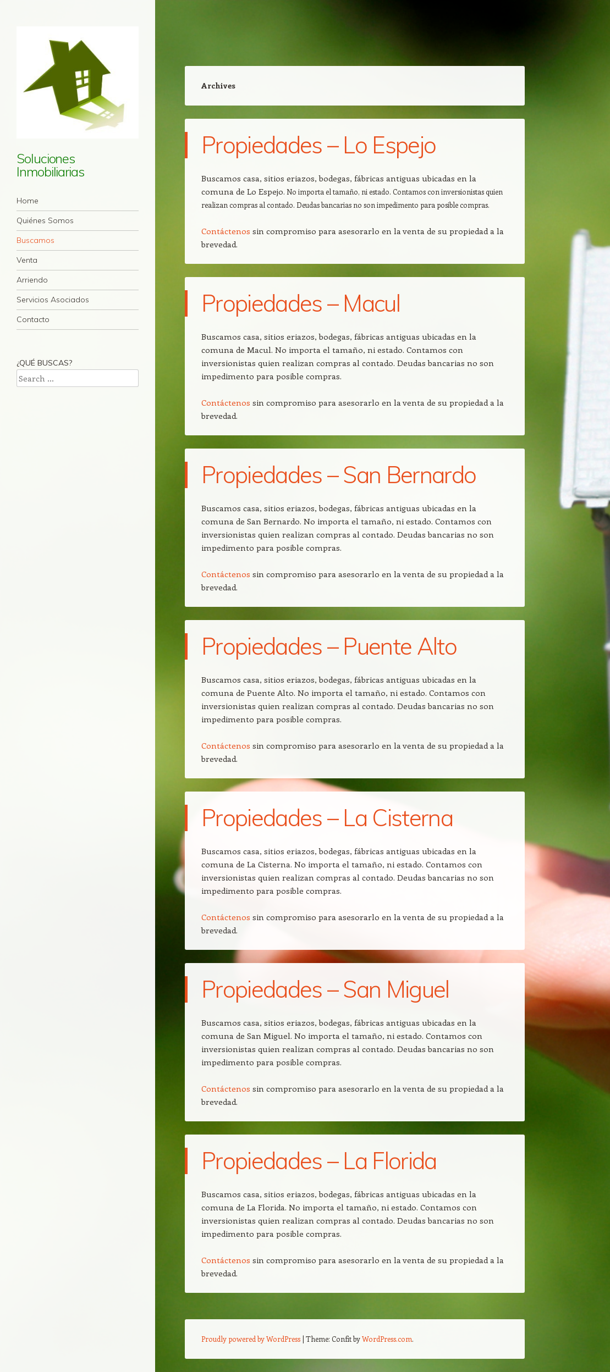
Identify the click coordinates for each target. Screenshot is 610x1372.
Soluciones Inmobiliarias (50, 165)
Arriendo (32, 280)
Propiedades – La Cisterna (327, 817)
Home (28, 201)
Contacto (33, 319)
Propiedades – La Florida (319, 1160)
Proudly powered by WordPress (250, 1338)
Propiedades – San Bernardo (338, 474)
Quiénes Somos (45, 220)
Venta (27, 260)
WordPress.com (387, 1338)
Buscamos (35, 240)
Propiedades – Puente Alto (329, 646)
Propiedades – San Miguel (325, 989)
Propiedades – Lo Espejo (318, 144)
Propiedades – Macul (300, 303)
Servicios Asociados (53, 300)
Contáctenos (225, 230)
